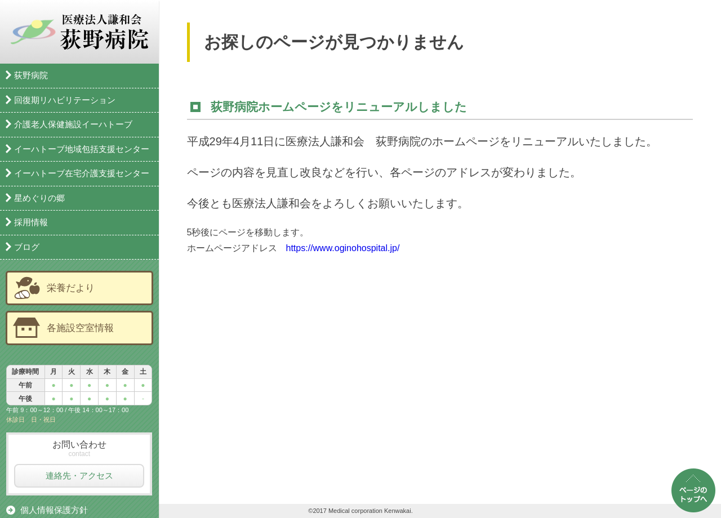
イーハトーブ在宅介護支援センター (81, 173)
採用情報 (31, 222)
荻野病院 (31, 75)
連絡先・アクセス (79, 475)
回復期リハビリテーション (64, 100)
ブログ (26, 247)
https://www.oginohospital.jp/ (343, 248)
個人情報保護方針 (54, 510)
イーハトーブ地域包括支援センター (81, 149)
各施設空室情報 (80, 328)
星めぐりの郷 (39, 198)
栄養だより (71, 288)
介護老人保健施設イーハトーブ (73, 124)
